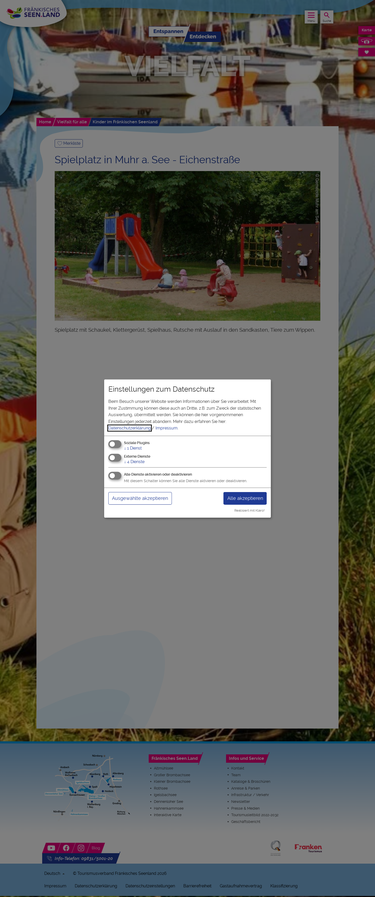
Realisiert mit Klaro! (249, 510)
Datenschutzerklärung (129, 428)
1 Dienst (133, 448)
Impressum (166, 428)
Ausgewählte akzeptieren (140, 498)
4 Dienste (134, 461)
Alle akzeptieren (245, 498)
